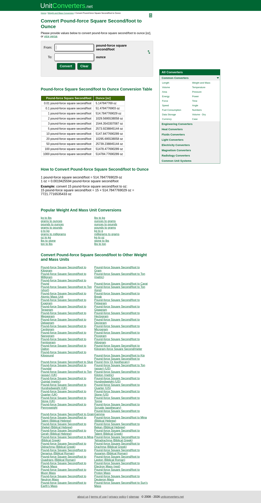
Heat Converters (172, 129)
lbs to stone (48, 240)
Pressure (197, 91)
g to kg (45, 230)
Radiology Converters (176, 155)
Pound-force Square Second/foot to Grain (67, 414)
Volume (166, 87)
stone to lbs (101, 240)
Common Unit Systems (176, 160)
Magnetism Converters (176, 150)
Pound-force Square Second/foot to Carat (121, 283)
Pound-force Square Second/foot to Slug (67, 362)
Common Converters (175, 77)
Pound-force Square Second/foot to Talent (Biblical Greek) (117, 432)
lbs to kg (99, 217)
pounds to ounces (52, 224)
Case (195, 119)
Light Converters (172, 139)
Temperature (198, 87)
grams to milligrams (53, 234)
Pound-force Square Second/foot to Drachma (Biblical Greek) (117, 445)
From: (48, 47)
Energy (165, 96)
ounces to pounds (105, 224)
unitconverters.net (172, 496)
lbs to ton (100, 244)
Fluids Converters (173, 134)
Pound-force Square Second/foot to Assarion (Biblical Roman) (117, 452)
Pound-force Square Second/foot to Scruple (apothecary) (117, 406)
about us (82, 496)
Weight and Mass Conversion (61, 13)
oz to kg (46, 237)
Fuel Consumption (171, 110)
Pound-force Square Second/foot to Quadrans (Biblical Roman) (63, 458)
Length (165, 82)
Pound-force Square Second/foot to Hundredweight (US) (117, 380)
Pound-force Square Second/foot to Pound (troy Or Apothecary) (117, 360)
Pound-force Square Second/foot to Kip (119, 355)
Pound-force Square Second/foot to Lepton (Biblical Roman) (117, 458)
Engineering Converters (177, 123)
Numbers (197, 110)
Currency (167, 119)
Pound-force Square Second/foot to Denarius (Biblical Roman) (63, 452)
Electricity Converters (176, 145)
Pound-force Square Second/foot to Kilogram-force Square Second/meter (118, 347)
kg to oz (99, 237)
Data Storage (169, 114)
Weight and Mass (201, 82)
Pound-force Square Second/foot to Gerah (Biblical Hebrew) (63, 432)
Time (194, 101)
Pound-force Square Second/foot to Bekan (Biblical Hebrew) (117, 425)
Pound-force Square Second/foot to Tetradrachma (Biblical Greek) (117, 439)
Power (195, 96)
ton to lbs (47, 244)
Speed (165, 105)
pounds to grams (105, 227)
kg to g (98, 230)
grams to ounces (51, 221)
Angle (195, 105)
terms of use (99, 496)
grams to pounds (51, 227)
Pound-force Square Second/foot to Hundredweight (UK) (63, 386)
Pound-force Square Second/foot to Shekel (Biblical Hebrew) (63, 425)
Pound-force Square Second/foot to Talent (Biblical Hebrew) (63, 419)
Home (43, 13)
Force (165, 101)
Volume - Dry (199, 114)
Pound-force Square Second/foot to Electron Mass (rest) (117, 465)
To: (50, 57)
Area (164, 91)
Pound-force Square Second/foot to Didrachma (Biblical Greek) (63, 445)
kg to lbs (46, 217)
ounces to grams (105, 221)
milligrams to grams (106, 234)
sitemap (134, 496)
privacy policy (118, 496)
